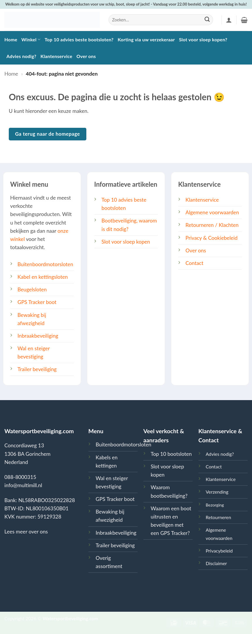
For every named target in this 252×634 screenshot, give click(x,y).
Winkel (30, 39)
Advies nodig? (21, 56)
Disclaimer (216, 563)
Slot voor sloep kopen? (203, 39)
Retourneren (218, 517)
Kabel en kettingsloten (43, 277)
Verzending (217, 491)
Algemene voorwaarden (212, 212)
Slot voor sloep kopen (126, 242)
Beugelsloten (32, 289)
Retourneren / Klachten (212, 225)
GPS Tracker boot (37, 302)
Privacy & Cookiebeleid (212, 238)
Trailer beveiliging (37, 369)
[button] (229, 19)
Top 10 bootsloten (171, 454)
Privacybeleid (219, 550)
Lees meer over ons (26, 531)
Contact (194, 263)
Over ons (86, 56)
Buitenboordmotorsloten (45, 264)
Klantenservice (56, 56)
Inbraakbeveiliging (38, 336)
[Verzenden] (207, 19)
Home (10, 39)
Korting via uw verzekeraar (146, 39)
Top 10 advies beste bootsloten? (79, 39)
